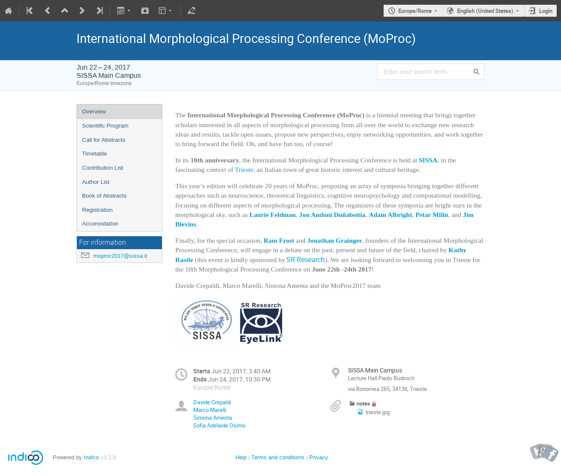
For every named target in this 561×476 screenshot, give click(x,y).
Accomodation (100, 223)
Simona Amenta (212, 417)
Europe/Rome (415, 11)
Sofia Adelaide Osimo (219, 425)
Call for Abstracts (103, 140)
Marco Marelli (209, 410)
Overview (94, 111)
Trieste (244, 169)
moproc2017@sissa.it (120, 255)
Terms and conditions (278, 457)
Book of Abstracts (104, 195)
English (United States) (485, 11)
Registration (97, 210)
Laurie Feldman (273, 214)
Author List (96, 182)
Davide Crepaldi (212, 402)
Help (241, 457)
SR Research (306, 259)
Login (545, 11)
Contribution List (102, 168)
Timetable (94, 153)
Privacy (318, 457)
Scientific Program (105, 125)
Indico (91, 457)
